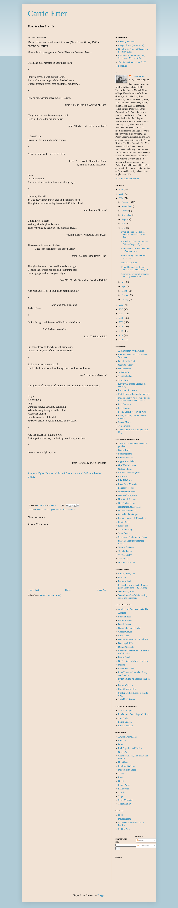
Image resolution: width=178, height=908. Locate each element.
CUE (120, 815)
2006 (121, 335)
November (127, 206)
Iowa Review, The (126, 668)
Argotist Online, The (127, 737)
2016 (121, 189)
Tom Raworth (124, 426)
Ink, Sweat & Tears (126, 766)
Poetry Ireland (124, 581)
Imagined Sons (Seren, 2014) (131, 45)
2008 (121, 326)
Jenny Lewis (123, 380)
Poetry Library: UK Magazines (132, 518)
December (126, 202)
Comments (143, 845)
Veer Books (123, 558)
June (124, 228)
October (125, 210)
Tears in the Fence (126, 547)
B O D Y (122, 740)
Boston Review (125, 620)
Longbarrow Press (126, 488)
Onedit (121, 781)
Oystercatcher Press (127, 510)
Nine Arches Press (126, 503)
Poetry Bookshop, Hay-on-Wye (132, 412)
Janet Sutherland (125, 376)
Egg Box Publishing (127, 461)
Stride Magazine (125, 800)
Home (68, 590)
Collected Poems (42, 509)
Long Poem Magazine (128, 484)
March (125, 291)
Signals (121, 792)
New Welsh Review (127, 499)
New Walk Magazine (127, 495)
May (124, 282)
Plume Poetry (124, 785)
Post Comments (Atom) (50, 595)
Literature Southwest (127, 390)
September (127, 215)
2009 (121, 322)
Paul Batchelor (124, 404)
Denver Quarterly (126, 647)
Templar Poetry (125, 551)
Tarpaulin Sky (124, 804)
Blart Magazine (125, 454)
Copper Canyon (125, 632)
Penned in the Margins (128, 514)
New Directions (69, 509)
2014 (121, 198)
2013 (121, 305)
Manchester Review (127, 491)
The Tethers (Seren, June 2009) (132, 62)
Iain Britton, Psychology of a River (133, 714)
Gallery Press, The (126, 573)
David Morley (124, 368)
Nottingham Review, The (129, 507)
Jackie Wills (123, 372)
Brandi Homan (124, 624)
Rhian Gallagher (125, 725)
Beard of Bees (124, 617)
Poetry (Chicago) (126, 685)
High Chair (123, 762)
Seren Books (123, 533)
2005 (121, 339)
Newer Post (34, 590)
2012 (121, 309)
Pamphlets (123, 66)
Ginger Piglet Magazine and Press (133, 661)
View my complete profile (127, 178)
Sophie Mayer (124, 422)
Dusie (120, 744)
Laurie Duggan (125, 722)
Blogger (101, 895)
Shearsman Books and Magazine (132, 537)
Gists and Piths (125, 469)
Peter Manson (124, 408)
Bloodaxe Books (125, 457)
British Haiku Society (128, 361)
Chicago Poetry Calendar (129, 628)
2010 (121, 318)
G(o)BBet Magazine (127, 465)
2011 (121, 313)
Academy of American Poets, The (133, 609)
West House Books (126, 562)
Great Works (123, 752)
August (125, 219)
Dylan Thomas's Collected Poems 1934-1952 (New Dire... (133, 234)
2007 (121, 331)
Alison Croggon (125, 710)
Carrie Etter (47, 13)
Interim (121, 665)
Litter (120, 777)
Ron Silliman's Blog (127, 689)
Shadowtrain (123, 789)
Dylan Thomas (56, 509)
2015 (121, 194)
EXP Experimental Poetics (130, 748)
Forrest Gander (125, 657)
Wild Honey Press (126, 591)
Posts (140, 840)
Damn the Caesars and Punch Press (133, 639)
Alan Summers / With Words (131, 351)
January (125, 299)
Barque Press (124, 450)
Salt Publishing (125, 529)
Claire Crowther (125, 365)
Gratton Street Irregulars (129, 472)
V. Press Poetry (125, 555)
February (126, 295)
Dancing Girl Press (126, 643)
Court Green (123, 635)
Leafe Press (123, 476)
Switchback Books (126, 699)
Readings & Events (126, 41)
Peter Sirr (122, 577)
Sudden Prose (124, 829)
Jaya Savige (123, 718)
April (124, 286)
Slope (120, 796)
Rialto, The (123, 526)
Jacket (121, 773)
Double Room (124, 819)
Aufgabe (122, 613)
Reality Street (124, 522)
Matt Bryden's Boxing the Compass (134, 394)
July (124, 223)
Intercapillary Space (127, 770)
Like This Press (125, 480)
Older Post (101, 590)
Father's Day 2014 (129, 262)
